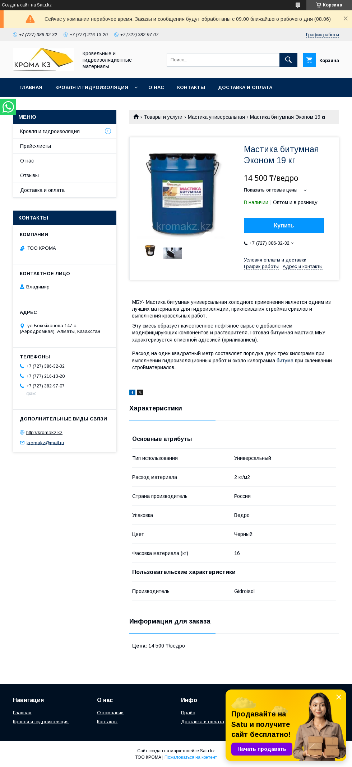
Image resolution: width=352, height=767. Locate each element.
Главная (30, 87)
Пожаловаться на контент (191, 757)
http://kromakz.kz (44, 432)
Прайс (188, 712)
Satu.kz (207, 750)
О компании (110, 712)
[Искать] (288, 60)
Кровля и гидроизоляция (91, 87)
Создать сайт (15, 5)
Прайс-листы (35, 146)
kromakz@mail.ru (45, 442)
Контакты (191, 87)
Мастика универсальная (216, 117)
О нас (156, 87)
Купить (284, 225)
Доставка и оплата (245, 87)
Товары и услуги (163, 117)
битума (285, 360)
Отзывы (29, 175)
